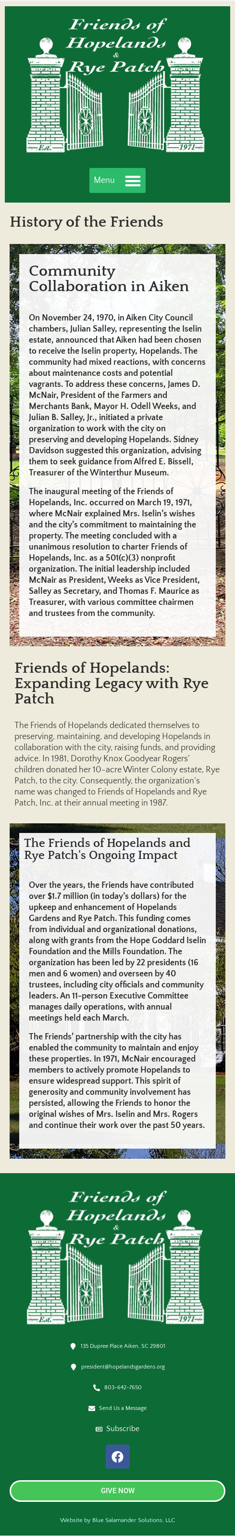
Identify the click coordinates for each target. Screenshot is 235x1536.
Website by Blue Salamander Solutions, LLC (117, 1520)
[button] (117, 180)
